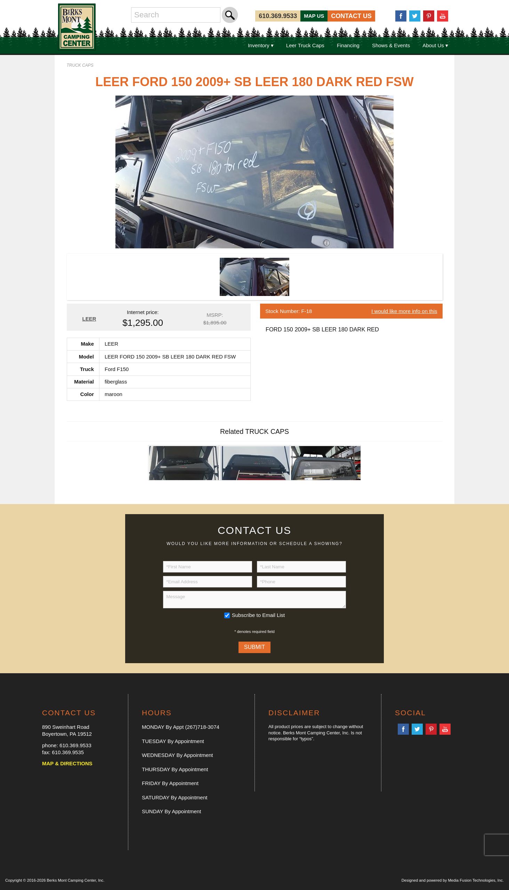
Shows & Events (391, 45)
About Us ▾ (435, 45)
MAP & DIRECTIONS (67, 763)
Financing (348, 45)
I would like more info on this (404, 311)
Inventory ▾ (261, 45)
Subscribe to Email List (258, 615)
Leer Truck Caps (305, 45)
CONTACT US (351, 16)
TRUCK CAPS (80, 65)
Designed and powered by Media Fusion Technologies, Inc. (453, 880)
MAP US (314, 16)
